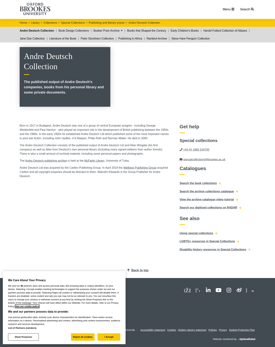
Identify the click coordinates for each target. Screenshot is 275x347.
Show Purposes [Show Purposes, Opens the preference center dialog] (23, 337)
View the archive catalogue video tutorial (209, 199)
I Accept (108, 337)
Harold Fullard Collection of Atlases (225, 30)
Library (35, 22)
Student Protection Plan (242, 330)
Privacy (223, 330)
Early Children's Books (185, 30)
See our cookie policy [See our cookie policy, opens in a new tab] (27, 306)
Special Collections (73, 22)
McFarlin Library (94, 160)
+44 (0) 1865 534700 (196, 149)
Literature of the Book (62, 38)
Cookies (171, 330)
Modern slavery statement (192, 330)
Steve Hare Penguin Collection (191, 38)
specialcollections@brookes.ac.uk (204, 159)
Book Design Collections (74, 30)
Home (23, 22)
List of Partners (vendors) (22, 328)
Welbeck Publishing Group (139, 167)
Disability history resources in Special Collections (215, 249)
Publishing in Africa (130, 38)
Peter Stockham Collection (97, 38)
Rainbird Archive (157, 38)
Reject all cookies (82, 337)
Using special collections (198, 233)
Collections (50, 22)
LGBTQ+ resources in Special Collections (209, 241)
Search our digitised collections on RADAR (210, 207)
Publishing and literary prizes (107, 22)
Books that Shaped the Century (146, 30)
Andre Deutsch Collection (144, 22)
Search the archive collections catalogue (209, 191)
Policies (212, 330)
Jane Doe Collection (32, 38)
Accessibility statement (152, 330)
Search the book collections (200, 183)
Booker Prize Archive (108, 30)
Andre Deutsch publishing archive (46, 160)
